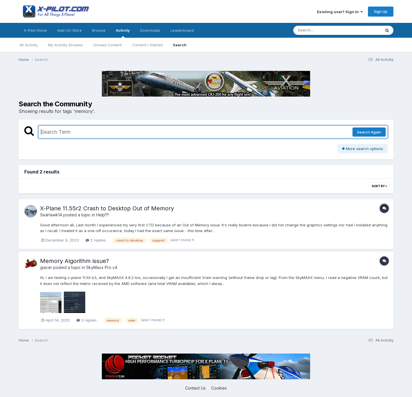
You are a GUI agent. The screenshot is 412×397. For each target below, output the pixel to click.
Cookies (219, 388)
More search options (362, 148)
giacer (46, 267)
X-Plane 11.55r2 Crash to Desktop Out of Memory (107, 208)
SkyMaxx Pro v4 (101, 267)
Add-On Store (69, 30)
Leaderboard (182, 30)
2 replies (96, 240)
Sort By (379, 186)
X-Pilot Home (35, 30)
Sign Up (380, 11)
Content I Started (147, 45)
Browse (99, 30)
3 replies (86, 320)
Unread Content (107, 45)
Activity (123, 33)
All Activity (28, 45)
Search (180, 45)
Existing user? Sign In (340, 11)
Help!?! (102, 214)
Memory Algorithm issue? (74, 261)
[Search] (321, 30)
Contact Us (195, 388)
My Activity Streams (65, 45)
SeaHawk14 (51, 214)
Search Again (369, 132)
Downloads (150, 30)
